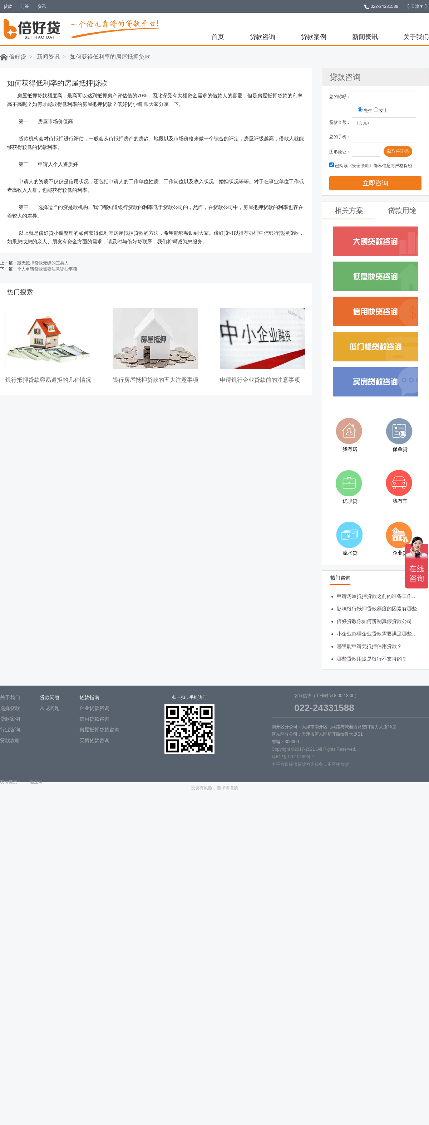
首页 (217, 36)
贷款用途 (402, 210)
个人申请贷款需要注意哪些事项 (47, 269)
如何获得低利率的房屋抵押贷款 (110, 57)
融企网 (36, 781)
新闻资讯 (365, 36)
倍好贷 (13, 57)
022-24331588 (381, 6)
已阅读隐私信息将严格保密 (373, 165)
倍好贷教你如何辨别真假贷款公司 (374, 621)
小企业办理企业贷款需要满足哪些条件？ (378, 634)
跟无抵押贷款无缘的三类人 (43, 263)
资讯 (42, 6)
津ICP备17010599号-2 (293, 756)
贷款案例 (313, 36)
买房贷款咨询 (94, 740)
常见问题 (50, 708)
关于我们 (416, 36)
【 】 (417, 6)
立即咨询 (375, 183)
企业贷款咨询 (94, 708)
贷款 (8, 6)
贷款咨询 (262, 36)
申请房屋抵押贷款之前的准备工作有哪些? (378, 596)
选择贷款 (10, 708)
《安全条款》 (361, 165)
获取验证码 (398, 151)
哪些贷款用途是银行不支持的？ (372, 659)
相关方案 (349, 210)
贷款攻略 (10, 740)
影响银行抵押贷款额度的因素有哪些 (377, 609)
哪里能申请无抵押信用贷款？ (369, 646)
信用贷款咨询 (94, 719)
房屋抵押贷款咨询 (99, 729)
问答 (24, 6)
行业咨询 (10, 729)
